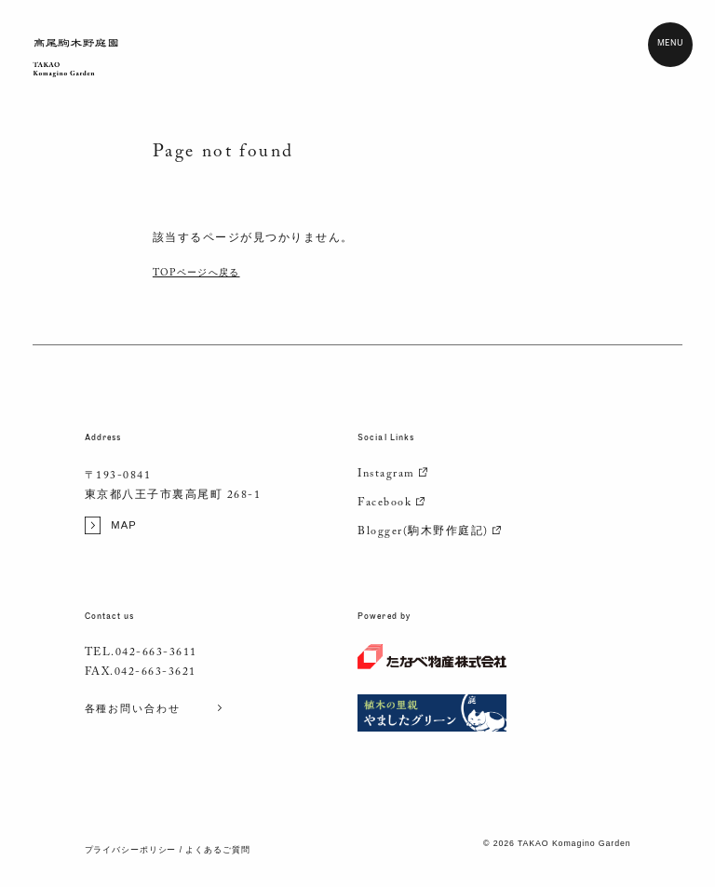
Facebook (392, 503)
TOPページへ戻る (196, 274)
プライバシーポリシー (131, 849)
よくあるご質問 (217, 849)
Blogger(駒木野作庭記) (430, 532)
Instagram (393, 474)
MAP (111, 525)
